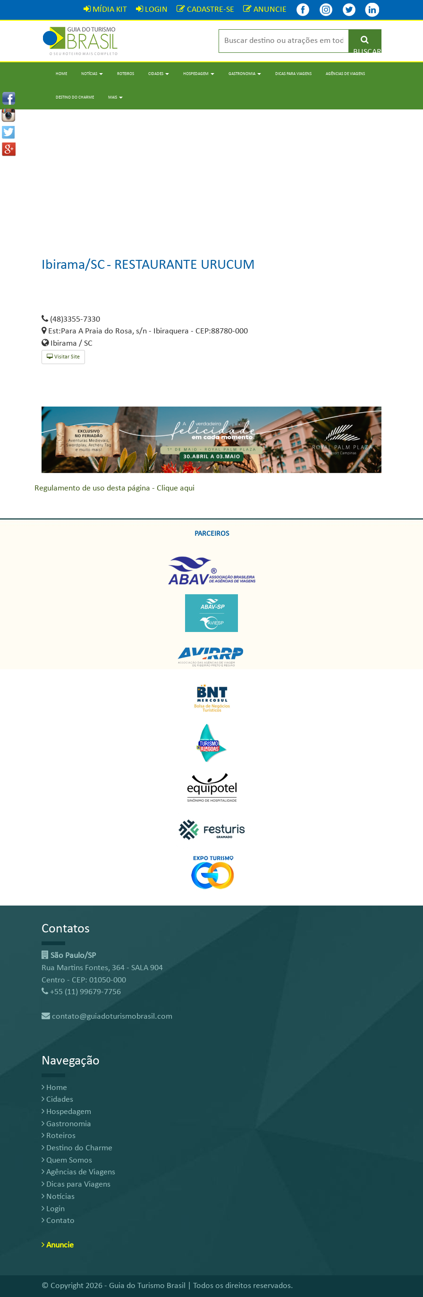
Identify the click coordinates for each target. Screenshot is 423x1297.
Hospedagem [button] (198, 74)
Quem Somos (67, 1160)
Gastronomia (66, 1124)
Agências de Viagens (345, 74)
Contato (58, 1220)
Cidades (57, 1099)
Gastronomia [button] (244, 74)
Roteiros (125, 74)
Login (53, 1209)
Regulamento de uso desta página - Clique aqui (114, 488)
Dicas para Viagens (293, 74)
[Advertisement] (211, 175)
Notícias (58, 1196)
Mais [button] (115, 97)
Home (61, 74)
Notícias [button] (92, 74)
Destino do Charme (75, 97)
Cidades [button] (158, 74)
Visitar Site (63, 357)
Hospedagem (66, 1111)
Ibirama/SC (73, 265)
